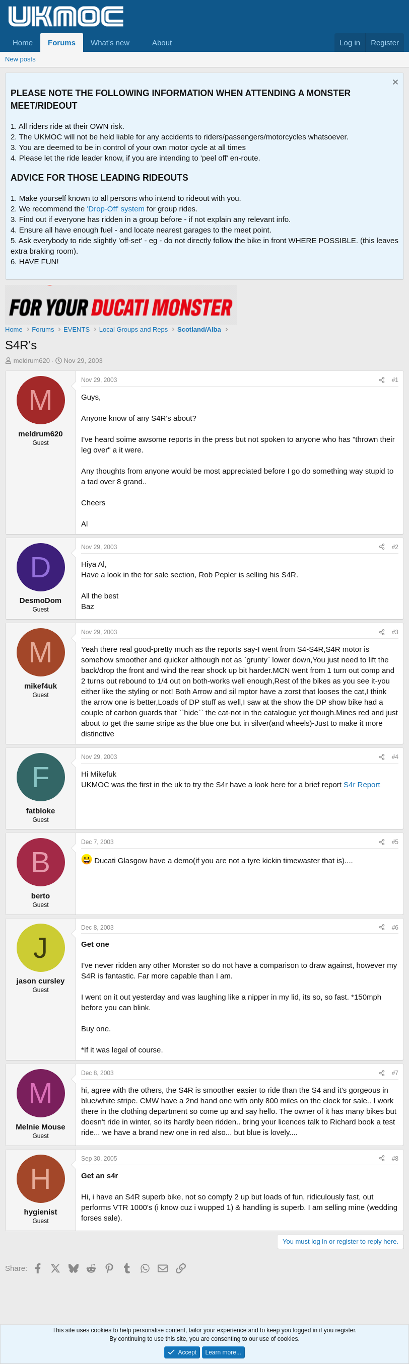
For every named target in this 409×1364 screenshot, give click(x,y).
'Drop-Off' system (116, 208)
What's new (110, 42)
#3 (395, 632)
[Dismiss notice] (394, 83)
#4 (395, 757)
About (162, 42)
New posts (20, 59)
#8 (395, 1158)
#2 (395, 547)
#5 (395, 842)
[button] (137, 42)
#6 (395, 927)
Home (23, 42)
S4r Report (362, 784)
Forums (62, 42)
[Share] (381, 380)
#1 (395, 380)
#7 (395, 1073)
